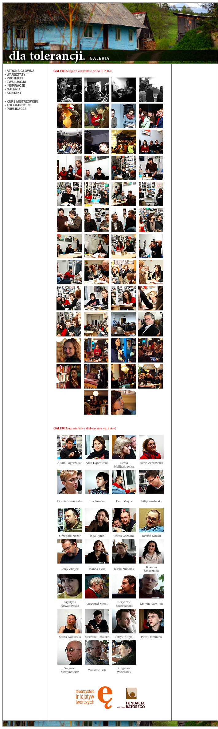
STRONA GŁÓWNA (20, 71)
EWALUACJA (16, 82)
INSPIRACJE (16, 85)
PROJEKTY (15, 78)
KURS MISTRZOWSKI (22, 101)
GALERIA (14, 89)
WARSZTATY (16, 74)
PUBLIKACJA (16, 109)
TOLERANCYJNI (19, 105)
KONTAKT (14, 93)
